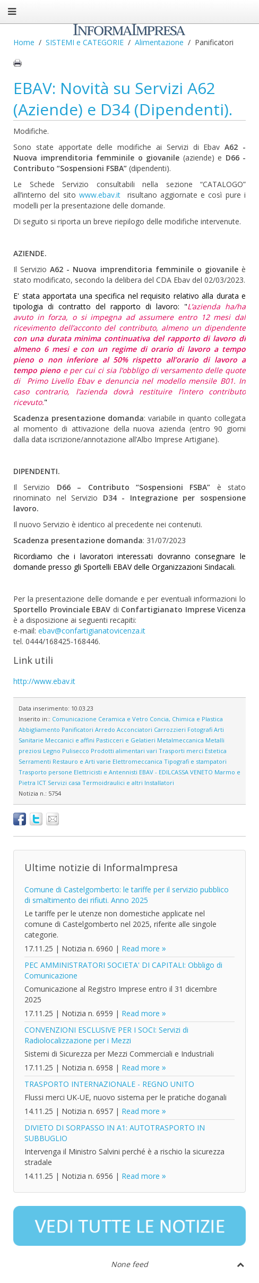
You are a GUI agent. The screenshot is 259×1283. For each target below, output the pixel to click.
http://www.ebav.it (44, 681)
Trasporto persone (45, 772)
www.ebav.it (99, 195)
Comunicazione (74, 719)
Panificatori (77, 729)
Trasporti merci (181, 751)
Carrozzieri (170, 729)
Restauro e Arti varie (82, 761)
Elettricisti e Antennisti (105, 772)
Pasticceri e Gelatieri (126, 740)
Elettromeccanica (137, 761)
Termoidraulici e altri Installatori (128, 783)
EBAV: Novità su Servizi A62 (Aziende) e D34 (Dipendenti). (122, 98)
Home (23, 42)
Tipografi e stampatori (195, 761)
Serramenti (35, 761)
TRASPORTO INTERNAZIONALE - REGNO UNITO (109, 1084)
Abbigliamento (39, 729)
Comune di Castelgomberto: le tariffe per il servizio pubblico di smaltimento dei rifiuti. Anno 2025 (126, 894)
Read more (141, 948)
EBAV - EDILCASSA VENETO (176, 772)
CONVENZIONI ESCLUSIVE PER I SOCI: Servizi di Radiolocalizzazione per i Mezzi (106, 1035)
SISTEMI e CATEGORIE (85, 42)
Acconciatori (134, 729)
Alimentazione (159, 42)
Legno (52, 751)
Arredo (105, 729)
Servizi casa (64, 783)
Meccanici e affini (69, 740)
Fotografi (199, 729)
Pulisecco (75, 751)
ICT (41, 783)
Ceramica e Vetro (123, 719)
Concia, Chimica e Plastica (186, 719)
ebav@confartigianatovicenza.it (91, 631)
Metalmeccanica (180, 740)
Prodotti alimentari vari (124, 751)
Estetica (216, 751)
